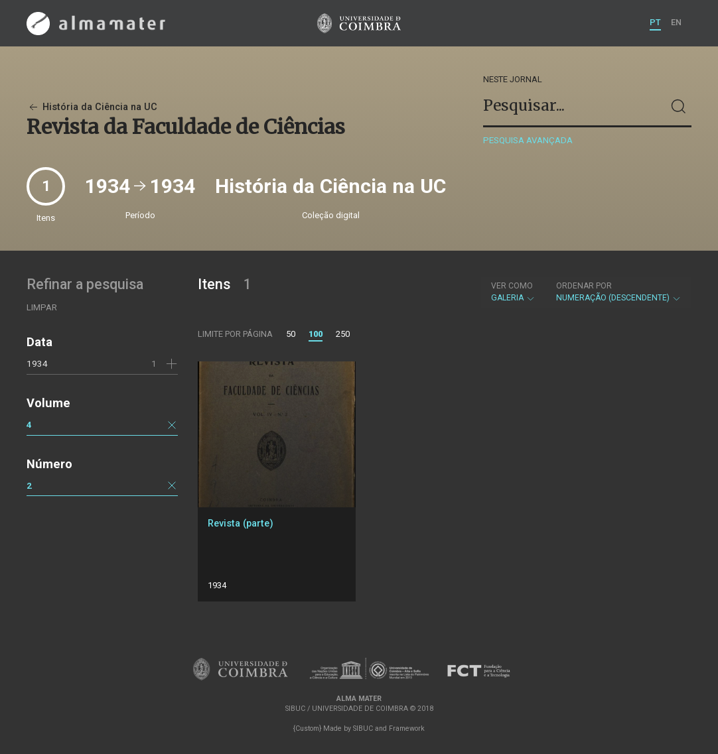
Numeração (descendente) (619, 292)
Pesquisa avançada (528, 140)
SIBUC (363, 728)
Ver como (512, 285)
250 (343, 334)
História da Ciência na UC (92, 107)
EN (676, 22)
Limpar (42, 307)
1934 (37, 363)
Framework (407, 728)
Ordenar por (584, 285)
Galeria (513, 292)
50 (290, 334)
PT (655, 22)
